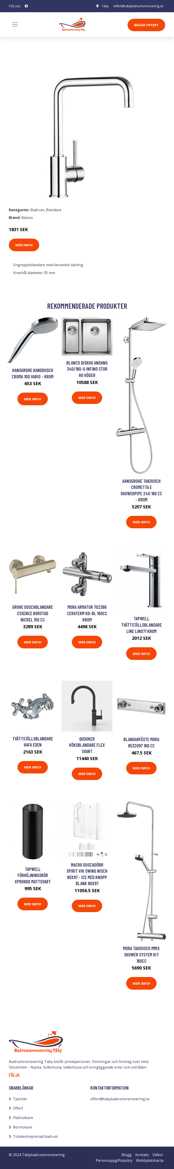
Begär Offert (146, 25)
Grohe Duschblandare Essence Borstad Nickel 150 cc (32, 613)
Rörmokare (22, 1127)
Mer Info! (24, 245)
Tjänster (20, 1098)
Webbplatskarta (149, 1160)
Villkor (157, 1154)
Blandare (40, 58)
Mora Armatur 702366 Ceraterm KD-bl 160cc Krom (87, 613)
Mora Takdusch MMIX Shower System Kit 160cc (141, 954)
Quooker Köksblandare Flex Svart (87, 745)
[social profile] (26, 6)
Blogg (126, 1154)
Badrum (20, 58)
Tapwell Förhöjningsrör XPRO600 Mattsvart (33, 875)
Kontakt (142, 1154)
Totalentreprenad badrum (35, 1136)
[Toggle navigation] (15, 24)
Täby (105, 6)
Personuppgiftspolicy (114, 1160)
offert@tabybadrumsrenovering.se (138, 6)
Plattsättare (23, 1117)
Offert (18, 1108)
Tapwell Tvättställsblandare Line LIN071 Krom (141, 625)
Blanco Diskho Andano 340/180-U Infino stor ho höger (87, 369)
